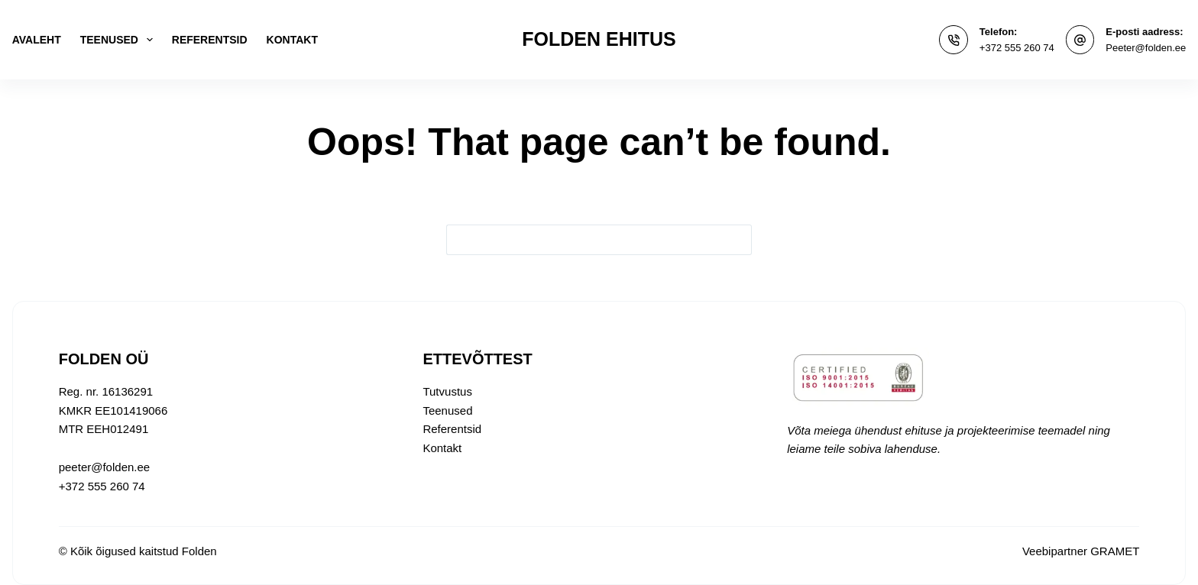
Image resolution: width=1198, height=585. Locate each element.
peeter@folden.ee (104, 467)
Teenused (119, 40)
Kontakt (292, 40)
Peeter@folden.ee (1146, 47)
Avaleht (36, 40)
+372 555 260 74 (1016, 47)
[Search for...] (583, 240)
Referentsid (210, 40)
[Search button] (736, 240)
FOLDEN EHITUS (598, 39)
